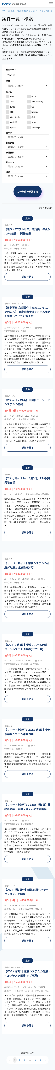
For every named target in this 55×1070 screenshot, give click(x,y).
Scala (34, 122)
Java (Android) (37, 101)
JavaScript (36, 127)
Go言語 (13, 122)
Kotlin (12, 107)
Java (12, 101)
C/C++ (13, 112)
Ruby (34, 96)
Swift (33, 117)
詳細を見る (27, 276)
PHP (12, 96)
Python (13, 127)
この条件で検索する (27, 191)
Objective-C (14, 117)
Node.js (35, 112)
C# (33, 107)
